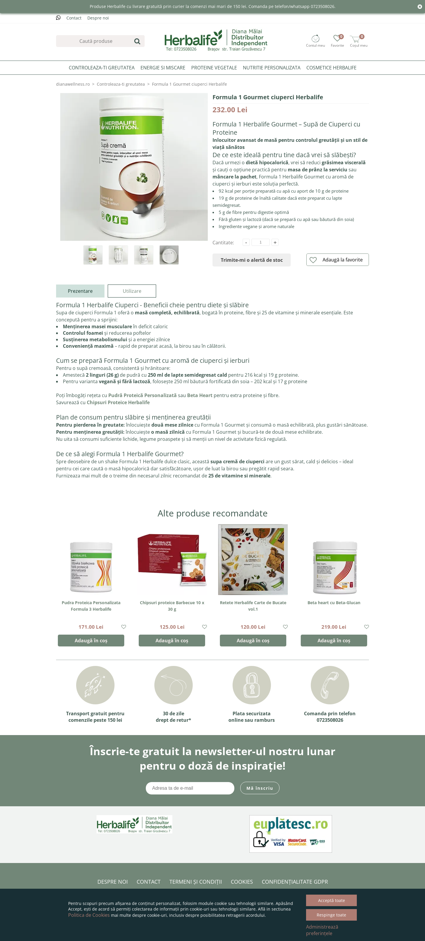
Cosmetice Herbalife (331, 67)
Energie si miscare (162, 67)
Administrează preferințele (322, 930)
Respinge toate (331, 915)
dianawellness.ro (73, 84)
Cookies (242, 881)
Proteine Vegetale (214, 67)
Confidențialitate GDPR (295, 881)
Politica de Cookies (89, 915)
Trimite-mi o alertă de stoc (252, 260)
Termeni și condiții (195, 881)
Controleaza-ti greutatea (102, 67)
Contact (73, 18)
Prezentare (80, 291)
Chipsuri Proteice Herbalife (118, 402)
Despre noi (98, 18)
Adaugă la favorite (336, 260)
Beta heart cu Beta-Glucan (334, 602)
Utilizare (132, 291)
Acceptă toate (331, 900)
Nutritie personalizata (271, 67)
